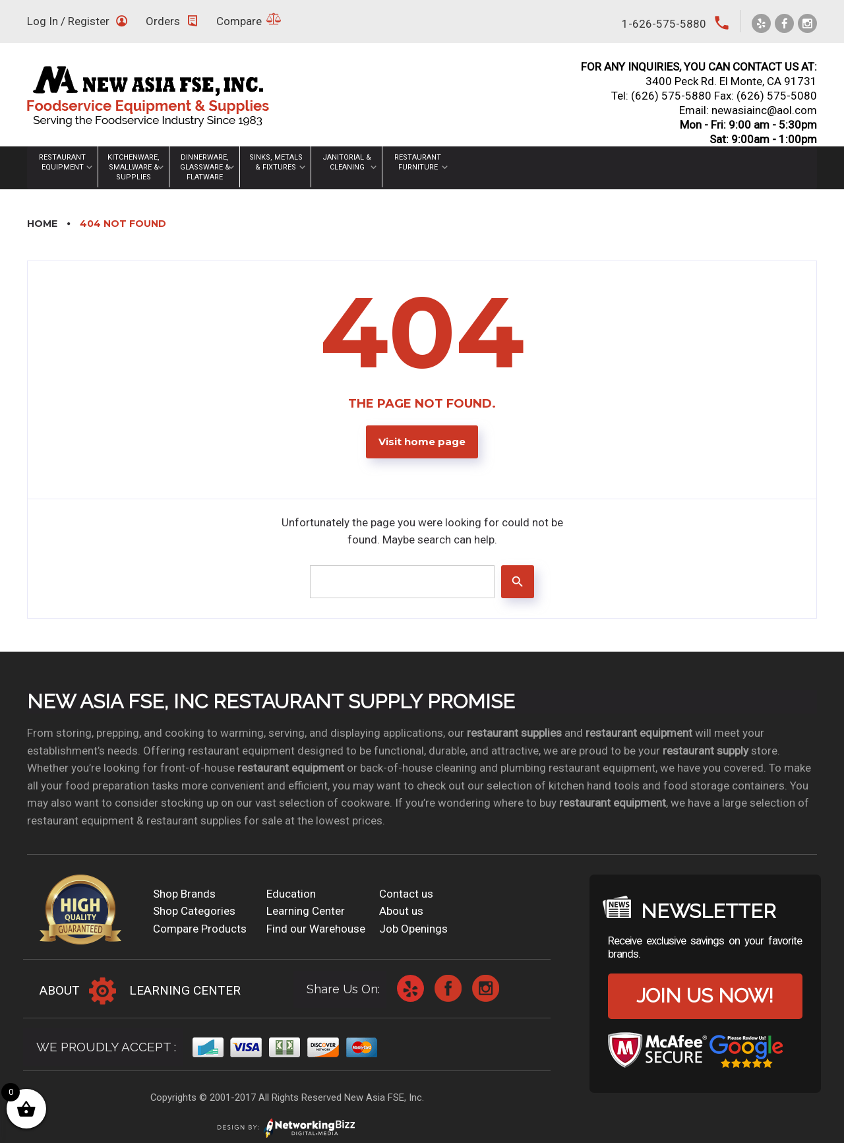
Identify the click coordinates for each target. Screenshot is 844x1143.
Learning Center (305, 910)
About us (401, 910)
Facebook (448, 988)
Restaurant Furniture (417, 162)
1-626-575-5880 (664, 23)
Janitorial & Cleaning (346, 162)
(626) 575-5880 (671, 95)
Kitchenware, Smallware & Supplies (133, 167)
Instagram (485, 988)
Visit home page (422, 442)
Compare (239, 21)
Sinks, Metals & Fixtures (276, 162)
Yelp (410, 988)
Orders (163, 21)
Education (291, 893)
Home (42, 224)
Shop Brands (184, 893)
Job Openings (413, 928)
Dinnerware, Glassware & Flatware (205, 167)
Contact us (406, 893)
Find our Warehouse (315, 928)
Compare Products (200, 928)
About (60, 990)
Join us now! (704, 995)
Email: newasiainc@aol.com (748, 110)
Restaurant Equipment (62, 162)
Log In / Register (68, 21)
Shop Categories (194, 910)
